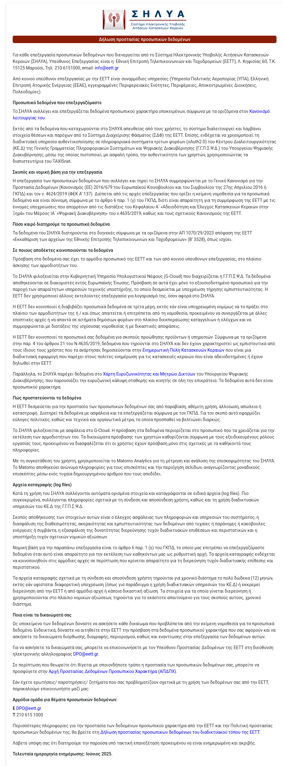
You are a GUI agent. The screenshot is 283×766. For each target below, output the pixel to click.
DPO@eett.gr (85, 654)
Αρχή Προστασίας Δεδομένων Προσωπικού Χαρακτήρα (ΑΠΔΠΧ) (112, 671)
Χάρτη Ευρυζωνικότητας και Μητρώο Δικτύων (149, 374)
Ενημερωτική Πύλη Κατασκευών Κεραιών (183, 350)
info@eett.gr (107, 67)
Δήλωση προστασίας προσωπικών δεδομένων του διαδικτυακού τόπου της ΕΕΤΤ (179, 732)
